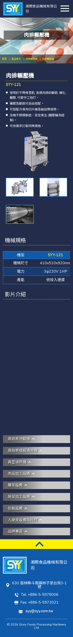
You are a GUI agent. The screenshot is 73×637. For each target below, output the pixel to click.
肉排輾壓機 (31, 58)
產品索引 (16, 58)
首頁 (4, 58)
